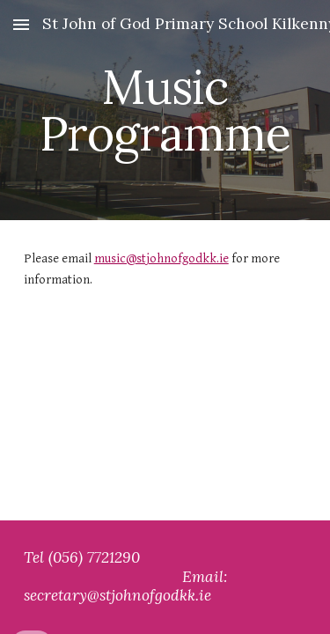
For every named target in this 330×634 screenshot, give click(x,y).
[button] (21, 24)
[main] (165, 110)
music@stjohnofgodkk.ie (161, 258)
